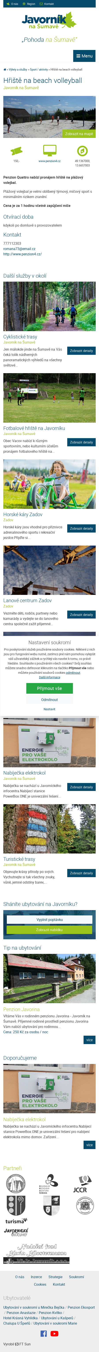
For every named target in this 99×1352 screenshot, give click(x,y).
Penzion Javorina (21, 1009)
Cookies (40, 1284)
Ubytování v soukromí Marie (55, 1323)
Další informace (49, 677)
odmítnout (73, 672)
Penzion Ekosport (81, 1307)
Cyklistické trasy (20, 336)
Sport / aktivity (39, 69)
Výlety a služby (18, 69)
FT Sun (23, 1344)
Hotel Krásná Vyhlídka (20, 1318)
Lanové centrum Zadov (27, 600)
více (89, 1039)
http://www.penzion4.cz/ (22, 254)
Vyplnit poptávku (50, 919)
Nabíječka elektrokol (24, 773)
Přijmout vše (49, 688)
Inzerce (36, 1276)
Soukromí (76, 1276)
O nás (14, 4)
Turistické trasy (19, 859)
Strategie (55, 1276)
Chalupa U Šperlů (16, 1323)
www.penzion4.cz (49, 161)
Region (31, 4)
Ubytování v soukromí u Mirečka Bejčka (33, 1307)
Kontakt (49, 4)
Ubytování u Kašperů (57, 1318)
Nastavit (49, 709)
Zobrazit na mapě (79, 133)
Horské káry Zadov (23, 514)
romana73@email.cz (19, 248)
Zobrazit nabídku (49, 929)
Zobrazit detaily (81, 350)
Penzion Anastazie (21, 1312)
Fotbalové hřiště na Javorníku (34, 428)
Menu (84, 56)
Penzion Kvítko (50, 1312)
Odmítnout (49, 699)
